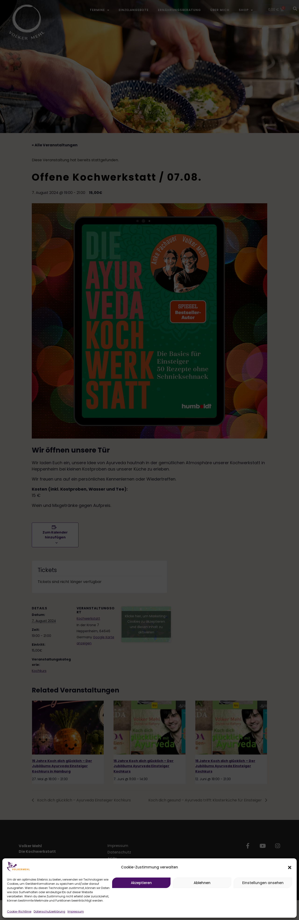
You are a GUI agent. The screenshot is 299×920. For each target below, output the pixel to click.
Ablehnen (202, 882)
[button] (289, 867)
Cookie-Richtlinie (19, 911)
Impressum (76, 911)
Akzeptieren (141, 882)
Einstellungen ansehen (263, 882)
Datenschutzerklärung (49, 911)
